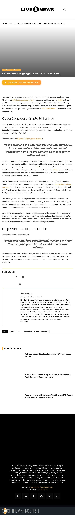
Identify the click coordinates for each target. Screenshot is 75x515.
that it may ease (48, 109)
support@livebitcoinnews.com (42, 487)
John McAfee (27, 331)
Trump (36, 331)
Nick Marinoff (26, 293)
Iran (37, 167)
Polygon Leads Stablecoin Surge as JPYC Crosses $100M (48, 355)
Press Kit (44, 489)
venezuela (45, 331)
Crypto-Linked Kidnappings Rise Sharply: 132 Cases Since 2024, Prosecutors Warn (49, 396)
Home (4, 23)
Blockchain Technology (17, 23)
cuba (18, 331)
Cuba (60, 100)
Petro (56, 170)
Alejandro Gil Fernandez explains (29, 139)
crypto (11, 331)
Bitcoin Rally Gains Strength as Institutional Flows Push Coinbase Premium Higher (47, 375)
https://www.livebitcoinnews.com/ (31, 297)
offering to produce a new (22, 100)
